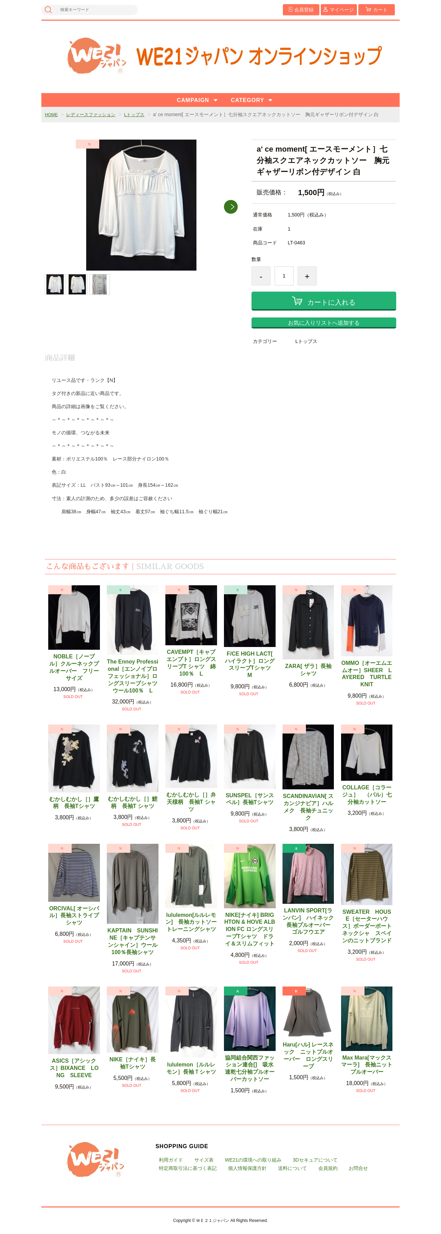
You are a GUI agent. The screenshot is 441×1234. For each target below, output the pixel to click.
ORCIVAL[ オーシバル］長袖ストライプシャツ (74, 916)
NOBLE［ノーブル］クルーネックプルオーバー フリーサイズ (74, 667)
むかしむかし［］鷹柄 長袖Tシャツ (74, 802)
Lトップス (141, 114)
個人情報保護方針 (247, 1168)
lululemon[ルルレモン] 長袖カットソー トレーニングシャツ (191, 922)
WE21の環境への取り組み (253, 1159)
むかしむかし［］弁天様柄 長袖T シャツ (191, 802)
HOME (52, 114)
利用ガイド (171, 1159)
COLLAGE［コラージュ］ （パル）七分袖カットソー (367, 795)
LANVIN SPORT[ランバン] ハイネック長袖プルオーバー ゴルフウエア (308, 921)
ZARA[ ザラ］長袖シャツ (308, 669)
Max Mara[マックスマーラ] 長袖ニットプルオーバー (366, 1065)
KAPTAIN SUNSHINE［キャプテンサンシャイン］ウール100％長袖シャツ (132, 941)
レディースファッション (94, 114)
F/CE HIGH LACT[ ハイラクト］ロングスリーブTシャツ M (250, 664)
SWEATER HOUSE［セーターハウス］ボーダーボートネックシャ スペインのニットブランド (367, 926)
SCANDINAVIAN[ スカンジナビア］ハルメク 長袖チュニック (308, 806)
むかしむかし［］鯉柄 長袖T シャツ (132, 802)
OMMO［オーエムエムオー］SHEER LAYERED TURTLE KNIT (367, 673)
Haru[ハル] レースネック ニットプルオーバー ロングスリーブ (308, 1055)
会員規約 (328, 1168)
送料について (292, 1168)
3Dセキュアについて (315, 1159)
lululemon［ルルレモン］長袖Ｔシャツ (191, 1068)
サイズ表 (204, 1159)
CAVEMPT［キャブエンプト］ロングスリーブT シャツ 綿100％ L (191, 662)
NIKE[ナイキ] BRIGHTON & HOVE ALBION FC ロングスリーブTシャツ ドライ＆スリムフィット (249, 929)
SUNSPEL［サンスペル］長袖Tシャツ (250, 799)
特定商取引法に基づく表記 (188, 1168)
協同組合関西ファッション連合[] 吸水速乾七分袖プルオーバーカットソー (250, 1068)
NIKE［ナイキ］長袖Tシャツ (133, 1063)
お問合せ (358, 1168)
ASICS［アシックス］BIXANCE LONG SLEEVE (74, 1068)
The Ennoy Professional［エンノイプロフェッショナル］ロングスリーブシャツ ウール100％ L (132, 676)
